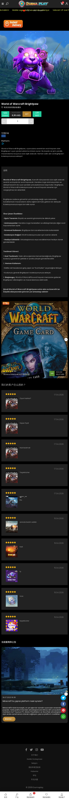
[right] (66, 339)
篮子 (27, 114)
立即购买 (37, 114)
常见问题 (34, 779)
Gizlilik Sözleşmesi (34, 759)
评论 (34, 775)
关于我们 (34, 755)
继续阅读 (9, 719)
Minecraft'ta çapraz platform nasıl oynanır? (23, 701)
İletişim (34, 763)
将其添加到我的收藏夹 (11, 107)
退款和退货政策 (34, 767)
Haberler (34, 771)
